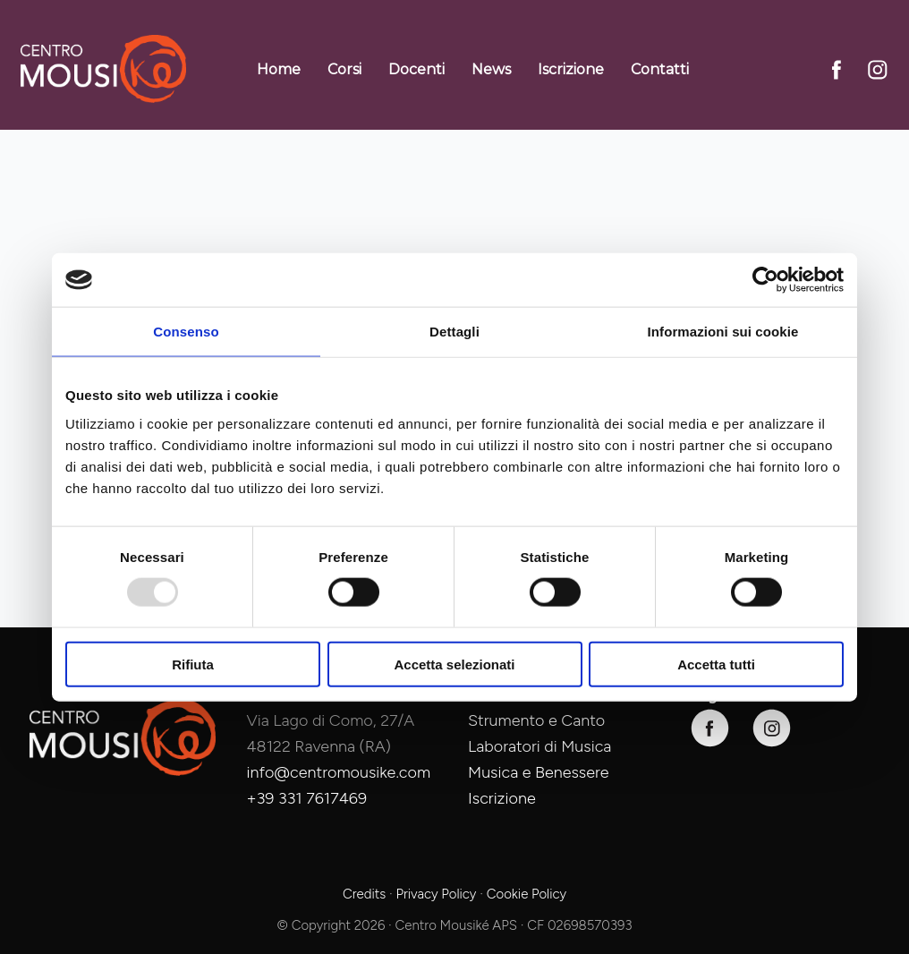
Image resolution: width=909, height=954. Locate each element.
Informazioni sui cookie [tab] (723, 331)
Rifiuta (193, 663)
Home (279, 69)
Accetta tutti (716, 663)
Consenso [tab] (185, 331)
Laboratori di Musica (539, 746)
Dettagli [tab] (454, 331)
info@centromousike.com (339, 772)
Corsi (344, 69)
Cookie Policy (526, 894)
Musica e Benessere (538, 772)
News (491, 69)
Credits (364, 894)
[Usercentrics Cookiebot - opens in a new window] (765, 280)
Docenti (416, 69)
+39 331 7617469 (307, 798)
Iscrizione (571, 69)
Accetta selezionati (454, 663)
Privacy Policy (435, 894)
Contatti (660, 69)
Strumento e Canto (536, 720)
